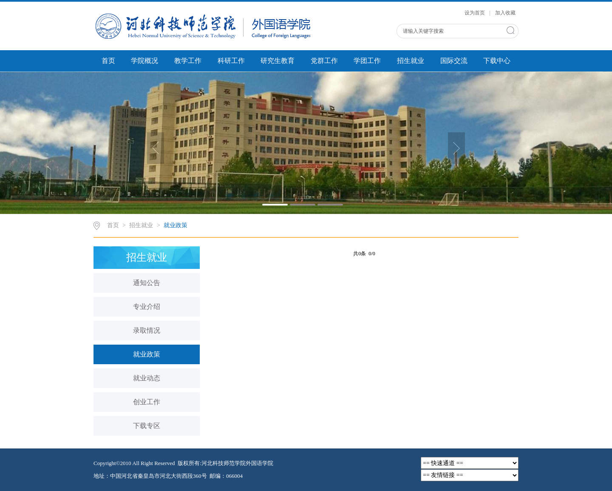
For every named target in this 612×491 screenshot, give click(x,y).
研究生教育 (278, 60)
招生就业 (410, 60)
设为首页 (475, 13)
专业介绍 (146, 306)
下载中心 (496, 60)
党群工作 (324, 60)
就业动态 (146, 378)
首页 (108, 60)
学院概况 (144, 60)
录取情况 (146, 330)
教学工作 (187, 60)
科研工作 (231, 60)
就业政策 (175, 225)
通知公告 (146, 282)
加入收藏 (505, 13)
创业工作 (146, 401)
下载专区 (146, 425)
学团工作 (367, 60)
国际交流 (454, 60)
